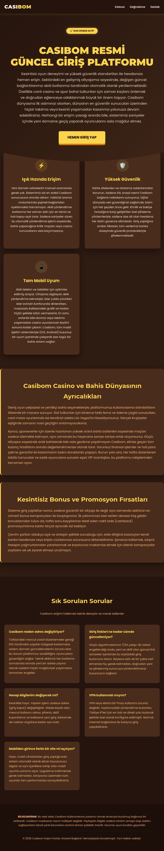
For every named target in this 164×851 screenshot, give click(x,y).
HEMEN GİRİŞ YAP (81, 137)
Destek (155, 7)
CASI (17, 7)
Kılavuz (120, 7)
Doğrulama (137, 7)
